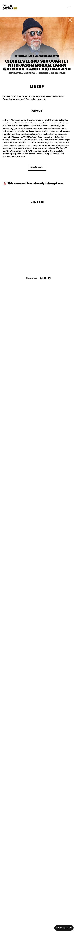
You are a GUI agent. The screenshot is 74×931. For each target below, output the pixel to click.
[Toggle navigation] (69, 7)
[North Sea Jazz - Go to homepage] (10, 7)
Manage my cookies (64, 928)
